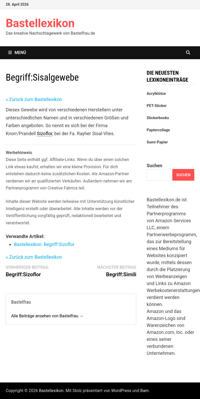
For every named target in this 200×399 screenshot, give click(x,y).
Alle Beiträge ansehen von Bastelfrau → (47, 315)
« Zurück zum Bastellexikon (34, 99)
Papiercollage (158, 130)
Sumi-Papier (157, 142)
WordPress (121, 390)
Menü (17, 52)
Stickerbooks (158, 118)
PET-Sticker (156, 105)
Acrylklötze (156, 93)
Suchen (154, 165)
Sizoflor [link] (44, 133)
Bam (144, 390)
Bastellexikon (40, 23)
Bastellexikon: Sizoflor (44, 244)
